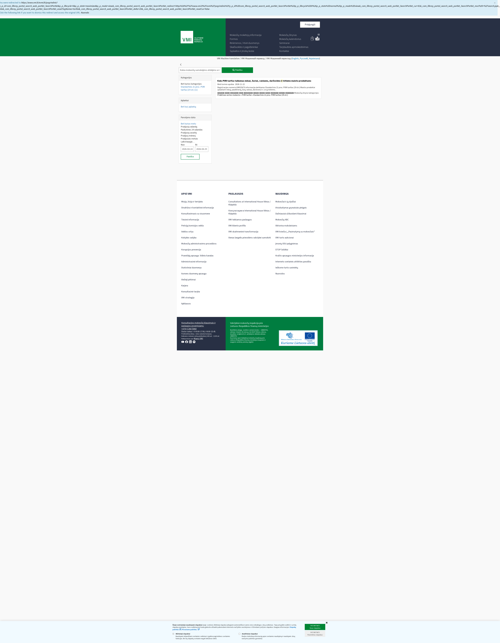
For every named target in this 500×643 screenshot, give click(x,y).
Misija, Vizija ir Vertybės (192, 201)
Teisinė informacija (190, 219)
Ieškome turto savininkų (286, 267)
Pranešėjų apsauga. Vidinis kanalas (197, 255)
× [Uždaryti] (495, 3)
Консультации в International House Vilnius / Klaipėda (249, 212)
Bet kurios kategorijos (191, 83)
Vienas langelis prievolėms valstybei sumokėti (249, 237)
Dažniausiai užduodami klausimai (290, 213)
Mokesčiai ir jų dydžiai (285, 201)
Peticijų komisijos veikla (192, 225)
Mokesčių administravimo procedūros (198, 243)
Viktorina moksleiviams (286, 225)
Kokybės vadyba (188, 237)
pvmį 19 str (274, 93)
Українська (314, 58)
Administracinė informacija (193, 261)
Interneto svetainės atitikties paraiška (293, 261)
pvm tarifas (289, 93)
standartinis (248, 93)
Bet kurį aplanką (188, 106)
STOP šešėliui (281, 249)
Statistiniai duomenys (191, 267)
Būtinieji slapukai (181, 634)
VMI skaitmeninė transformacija (243, 231)
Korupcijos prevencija (191, 249)
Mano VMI (198, 338)
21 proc (282, 93)
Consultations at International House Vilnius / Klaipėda (249, 203)
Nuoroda (85, 12)
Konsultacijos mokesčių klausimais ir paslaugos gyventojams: (198, 324)
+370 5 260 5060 (188, 328)
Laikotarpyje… (188, 141)
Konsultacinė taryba (190, 291)
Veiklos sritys (187, 231)
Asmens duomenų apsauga (193, 273)
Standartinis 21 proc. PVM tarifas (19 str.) (193, 88)
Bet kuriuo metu (188, 123)
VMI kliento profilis (237, 225)
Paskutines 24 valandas (191, 129)
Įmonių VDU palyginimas (286, 243)
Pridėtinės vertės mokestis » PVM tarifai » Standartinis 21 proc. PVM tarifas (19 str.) (252, 95)
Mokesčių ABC (282, 219)
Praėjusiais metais (189, 138)
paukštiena (234, 93)
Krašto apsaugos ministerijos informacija (294, 255)
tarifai (256, 93)
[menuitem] (246, 35)
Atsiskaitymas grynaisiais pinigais (291, 207)
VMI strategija (187, 297)
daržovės (221, 93)
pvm (241, 93)
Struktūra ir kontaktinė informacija (197, 207)
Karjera (184, 285)
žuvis (267, 93)
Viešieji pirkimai (188, 279)
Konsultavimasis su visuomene (195, 213)
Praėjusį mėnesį (188, 135)
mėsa (227, 93)
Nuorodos (280, 273)
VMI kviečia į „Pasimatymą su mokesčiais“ (295, 231)
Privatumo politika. (189, 629)
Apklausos (186, 303)
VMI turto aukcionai (284, 237)
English (295, 58)
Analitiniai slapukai (248, 634)
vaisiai (262, 93)
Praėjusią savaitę (189, 132)
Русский (304, 58)
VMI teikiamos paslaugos (240, 219)
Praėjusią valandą (189, 126)
